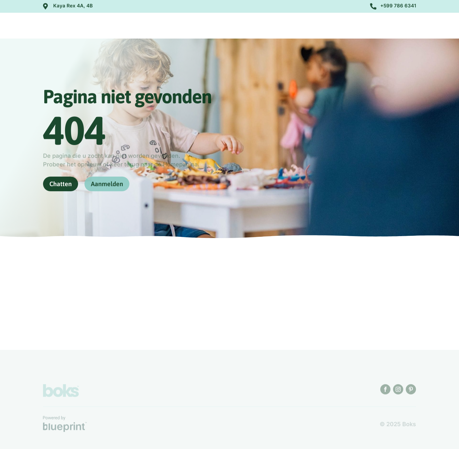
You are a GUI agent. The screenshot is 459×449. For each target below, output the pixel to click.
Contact (343, 27)
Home (242, 27)
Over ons (270, 27)
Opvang (307, 27)
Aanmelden (391, 25)
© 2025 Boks (398, 424)
